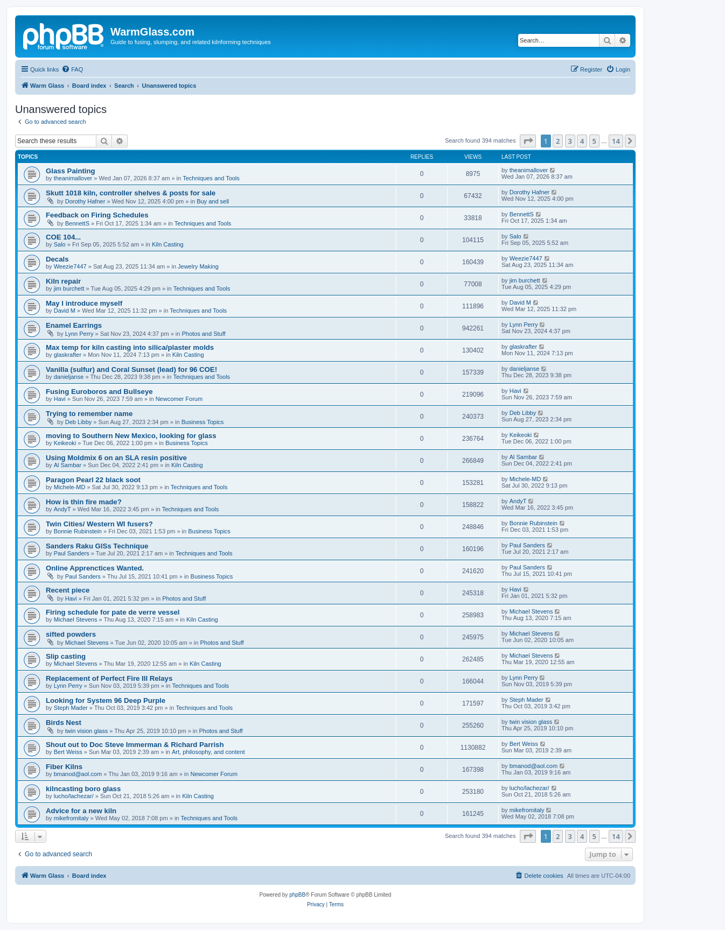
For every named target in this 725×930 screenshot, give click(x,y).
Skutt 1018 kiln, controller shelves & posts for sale (130, 193)
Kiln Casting (168, 244)
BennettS (77, 223)
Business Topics (203, 422)
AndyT (62, 509)
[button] (528, 141)
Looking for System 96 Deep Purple (105, 700)
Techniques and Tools (211, 178)
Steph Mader (71, 707)
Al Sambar (67, 465)
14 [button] (616, 141)
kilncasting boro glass (83, 789)
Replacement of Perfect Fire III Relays (109, 678)
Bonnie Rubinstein (78, 531)
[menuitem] (72, 69)
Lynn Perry (79, 333)
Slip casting (66, 656)
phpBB (297, 895)
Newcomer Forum (179, 399)
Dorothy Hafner (85, 201)
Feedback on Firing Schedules (97, 215)
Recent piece (67, 590)
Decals (57, 259)
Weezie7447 (70, 266)
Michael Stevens (75, 619)
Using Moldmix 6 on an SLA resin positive (116, 458)
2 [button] (558, 141)
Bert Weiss (68, 752)
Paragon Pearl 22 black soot (93, 480)
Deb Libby (78, 422)
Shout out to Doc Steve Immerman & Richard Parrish (135, 745)
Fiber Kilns (64, 767)
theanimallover (73, 178)
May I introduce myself (84, 303)
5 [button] (594, 141)
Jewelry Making (198, 266)
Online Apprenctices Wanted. (95, 568)
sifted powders (71, 634)
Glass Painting (70, 171)
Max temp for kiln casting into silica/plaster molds (130, 347)
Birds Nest (63, 722)
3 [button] (570, 141)
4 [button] (582, 141)
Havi (60, 399)
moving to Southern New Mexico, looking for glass (131, 436)
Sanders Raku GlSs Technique (97, 546)
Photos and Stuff (203, 333)
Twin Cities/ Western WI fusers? (99, 524)
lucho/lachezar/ (74, 796)
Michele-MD (70, 487)
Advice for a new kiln (81, 811)
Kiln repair (63, 281)
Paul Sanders (71, 553)
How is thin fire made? (84, 502)
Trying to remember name (89, 414)
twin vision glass (86, 731)
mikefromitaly (71, 818)
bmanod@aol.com (78, 774)
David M (64, 310)
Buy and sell (213, 201)
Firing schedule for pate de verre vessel (112, 612)
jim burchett (69, 288)
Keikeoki (65, 443)
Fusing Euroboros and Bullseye (99, 392)
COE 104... (63, 237)
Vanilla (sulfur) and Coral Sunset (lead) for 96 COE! (131, 369)
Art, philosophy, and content (208, 752)
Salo (60, 244)
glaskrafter (67, 354)
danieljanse (69, 377)
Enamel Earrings (74, 325)
